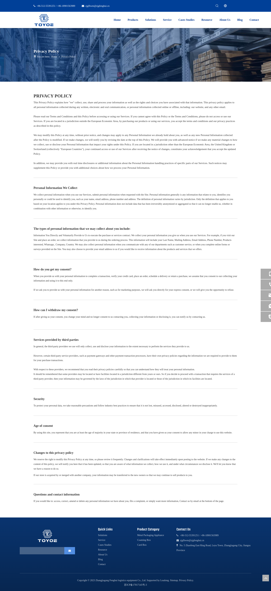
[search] (41, 550)
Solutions (102, 535)
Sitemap (174, 580)
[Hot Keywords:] (217, 6)
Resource (102, 549)
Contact (102, 564)
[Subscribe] (69, 550)
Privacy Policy (186, 580)
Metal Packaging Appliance (150, 535)
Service (101, 540)
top (265, 578)
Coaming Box (144, 540)
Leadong (164, 580)
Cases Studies (104, 545)
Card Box (142, 545)
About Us (102, 554)
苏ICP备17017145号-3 (135, 585)
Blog (100, 559)
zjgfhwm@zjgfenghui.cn (97, 6)
